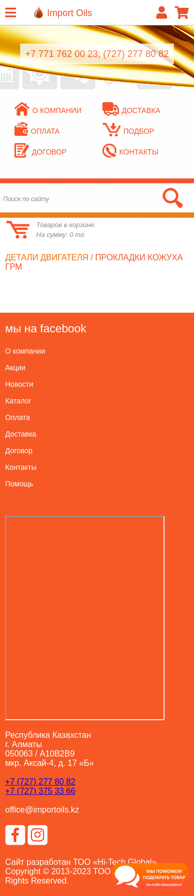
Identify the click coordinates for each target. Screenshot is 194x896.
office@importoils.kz (42, 809)
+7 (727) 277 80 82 (40, 781)
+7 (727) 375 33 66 (40, 791)
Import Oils (69, 13)
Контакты (130, 152)
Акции (15, 367)
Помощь (19, 484)
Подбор (128, 131)
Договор (40, 152)
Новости (19, 384)
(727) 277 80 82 (136, 54)
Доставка (131, 110)
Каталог (18, 401)
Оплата (37, 131)
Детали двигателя (46, 257)
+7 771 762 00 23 (61, 54)
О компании (48, 110)
